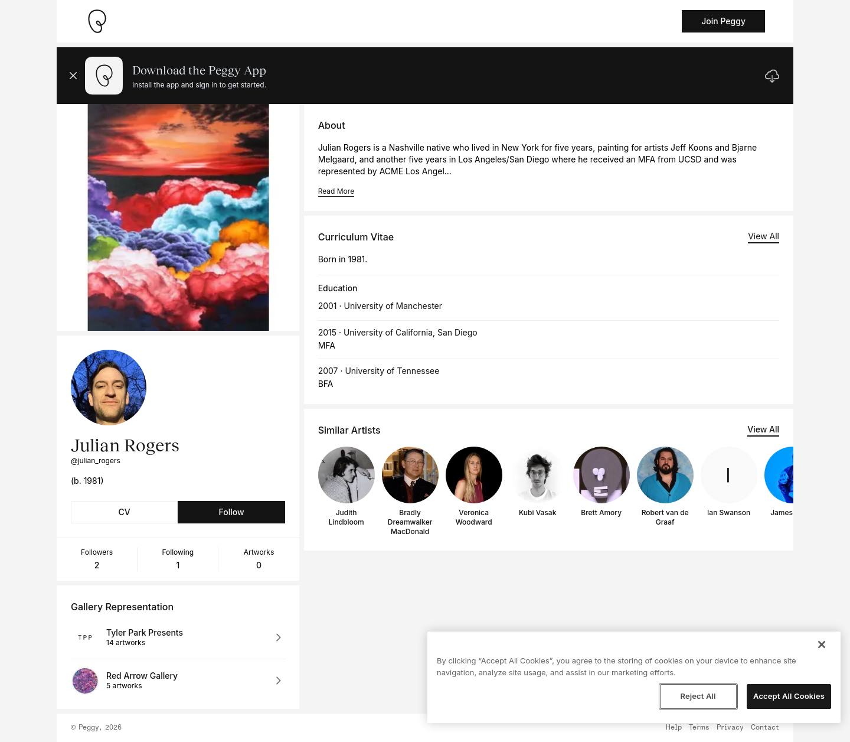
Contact (765, 728)
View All (763, 236)
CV (124, 512)
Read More (336, 191)
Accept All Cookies (789, 696)
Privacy (730, 728)
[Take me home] (97, 21)
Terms (699, 728)
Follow (231, 512)
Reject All (697, 696)
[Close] (822, 645)
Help (674, 728)
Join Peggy (723, 21)
